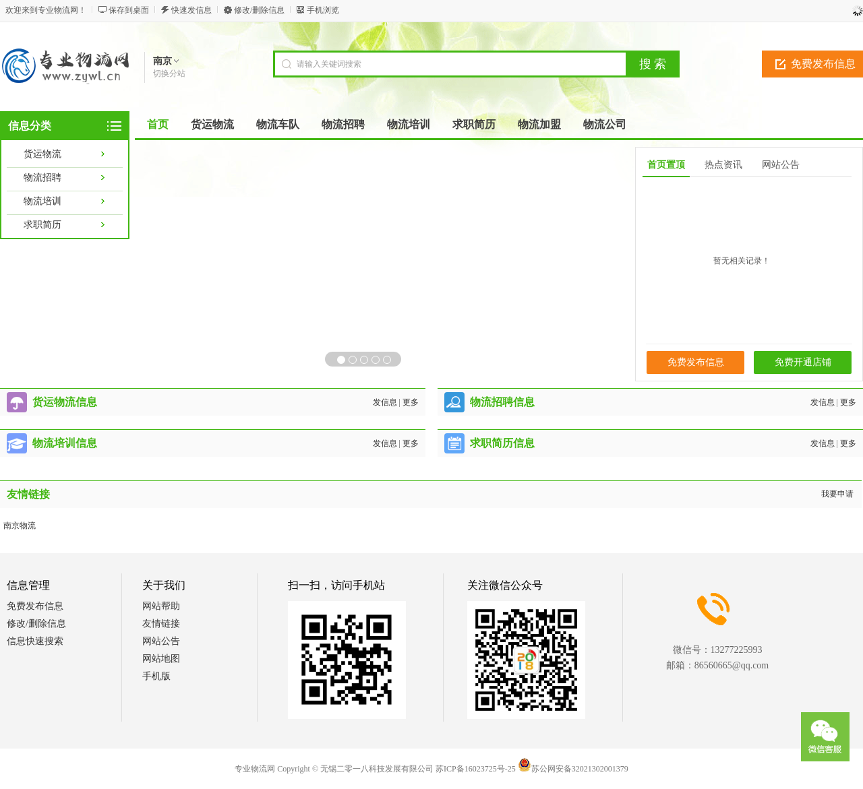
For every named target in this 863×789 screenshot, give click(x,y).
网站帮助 (161, 606)
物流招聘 (42, 177)
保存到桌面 (129, 10)
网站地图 (161, 659)
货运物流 (42, 154)
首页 (158, 124)
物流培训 (42, 201)
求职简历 (42, 225)
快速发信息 (191, 10)
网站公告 (161, 641)
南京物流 (19, 525)
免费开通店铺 (803, 362)
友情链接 (161, 624)
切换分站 (169, 73)
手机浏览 (323, 10)
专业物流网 (255, 769)
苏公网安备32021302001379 (573, 769)
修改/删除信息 (259, 10)
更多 (411, 402)
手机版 (156, 676)
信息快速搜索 (35, 641)
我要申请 (837, 494)
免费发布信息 (695, 362)
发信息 (385, 402)
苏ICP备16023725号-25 (476, 769)
